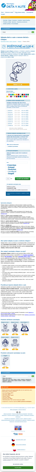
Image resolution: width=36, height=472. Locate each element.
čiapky (12, 380)
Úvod (2, 12)
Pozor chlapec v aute (25, 322)
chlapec (15, 379)
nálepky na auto (19, 418)
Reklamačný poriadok (29, 415)
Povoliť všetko (18, 468)
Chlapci (19, 41)
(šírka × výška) (17, 110)
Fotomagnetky (29, 12)
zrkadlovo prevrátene (13, 146)
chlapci (18, 379)
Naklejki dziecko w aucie (19, 451)
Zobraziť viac (4, 213)
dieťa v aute (5, 379)
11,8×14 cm (10, 117)
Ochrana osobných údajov (13, 415)
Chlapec (5, 355)
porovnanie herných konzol (20, 421)
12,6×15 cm (10, 119)
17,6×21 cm (10, 125)
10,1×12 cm (10, 114)
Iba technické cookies (18, 465)
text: (8, 162)
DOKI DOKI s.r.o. (23, 407)
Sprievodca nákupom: (6, 203)
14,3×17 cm (10, 121)
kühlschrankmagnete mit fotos (7, 420)
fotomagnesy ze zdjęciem (20, 420)
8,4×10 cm (10, 110)
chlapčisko (5, 380)
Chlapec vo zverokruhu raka (17, 337)
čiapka (9, 380)
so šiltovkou (9, 381)
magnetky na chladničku (9, 418)
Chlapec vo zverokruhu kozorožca (8, 322)
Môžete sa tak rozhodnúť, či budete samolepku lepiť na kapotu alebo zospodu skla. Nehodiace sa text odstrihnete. (18, 138)
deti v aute (10, 379)
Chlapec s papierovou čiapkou (7, 337)
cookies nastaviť (7, 461)
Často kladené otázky (20, 12)
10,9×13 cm (10, 116)
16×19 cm (10, 123)
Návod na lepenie (7, 413)
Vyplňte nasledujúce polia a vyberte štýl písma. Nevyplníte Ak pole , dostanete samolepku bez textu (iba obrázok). (18, 155)
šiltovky (19, 380)
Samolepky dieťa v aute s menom (8, 41)
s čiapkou (28, 380)
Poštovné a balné (9, 12)
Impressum (18, 416)
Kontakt (3, 14)
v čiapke (23, 380)
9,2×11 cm (10, 112)
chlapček (23, 379)
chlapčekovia (28, 379)
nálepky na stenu (27, 418)
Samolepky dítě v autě (19, 439)
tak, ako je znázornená (13, 144)
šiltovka (16, 380)
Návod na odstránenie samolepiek (19, 413)
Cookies (21, 415)
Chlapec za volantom (15, 322)
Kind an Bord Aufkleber (19, 444)
